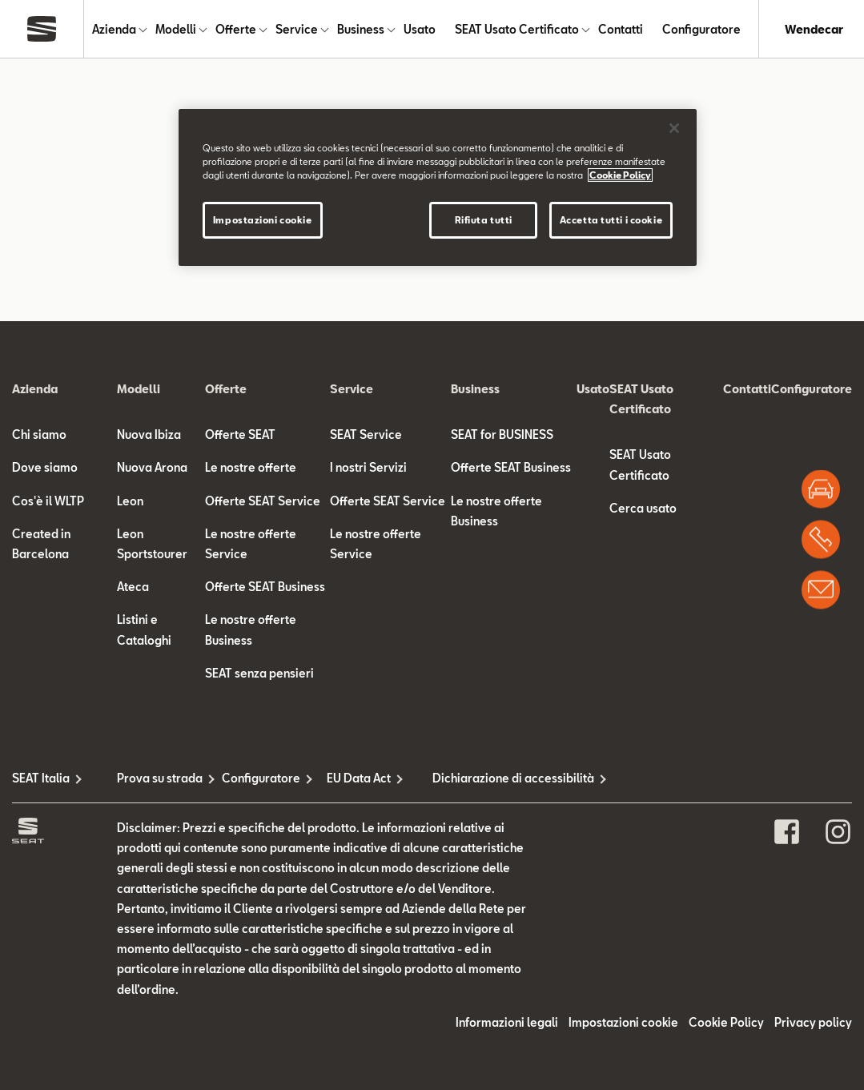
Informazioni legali (507, 1022)
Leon (130, 501)
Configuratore (701, 29)
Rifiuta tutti (483, 220)
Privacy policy (813, 1022)
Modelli (175, 29)
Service (296, 29)
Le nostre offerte (250, 467)
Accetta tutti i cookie (611, 220)
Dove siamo (45, 467)
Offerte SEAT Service (262, 501)
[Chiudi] (674, 128)
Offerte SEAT (240, 434)
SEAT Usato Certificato (517, 29)
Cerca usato (643, 508)
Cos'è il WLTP (48, 501)
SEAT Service (366, 434)
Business (360, 29)
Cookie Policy (726, 1022)
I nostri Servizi (368, 467)
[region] (438, 187)
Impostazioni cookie (623, 1022)
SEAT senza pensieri (259, 673)
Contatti (620, 29)
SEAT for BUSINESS (502, 434)
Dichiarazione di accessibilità (484, 778)
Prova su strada (160, 778)
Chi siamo (39, 434)
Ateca (133, 586)
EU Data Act (359, 778)
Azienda (114, 29)
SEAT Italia (41, 778)
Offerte (235, 29)
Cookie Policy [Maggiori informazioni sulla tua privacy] (620, 175)
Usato (420, 29)
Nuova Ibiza (149, 434)
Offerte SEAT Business (265, 586)
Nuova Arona (152, 467)
